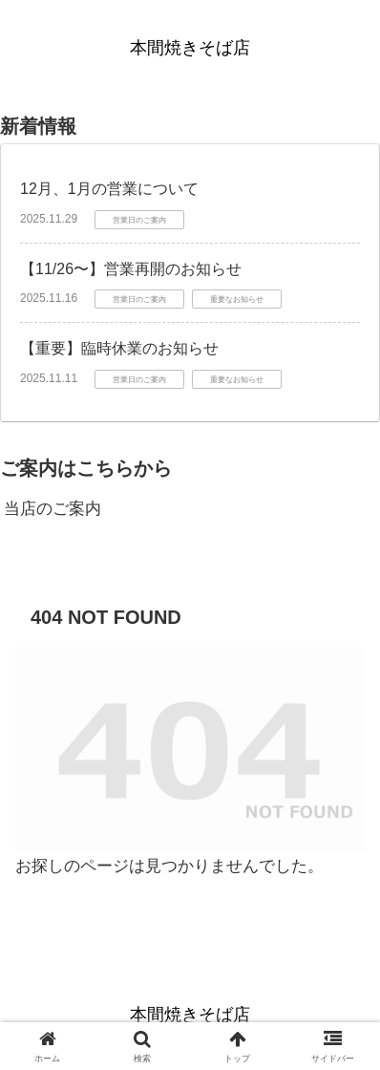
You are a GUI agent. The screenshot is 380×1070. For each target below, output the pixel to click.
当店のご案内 (52, 509)
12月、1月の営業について (109, 189)
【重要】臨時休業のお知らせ (119, 348)
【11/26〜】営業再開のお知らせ (131, 269)
